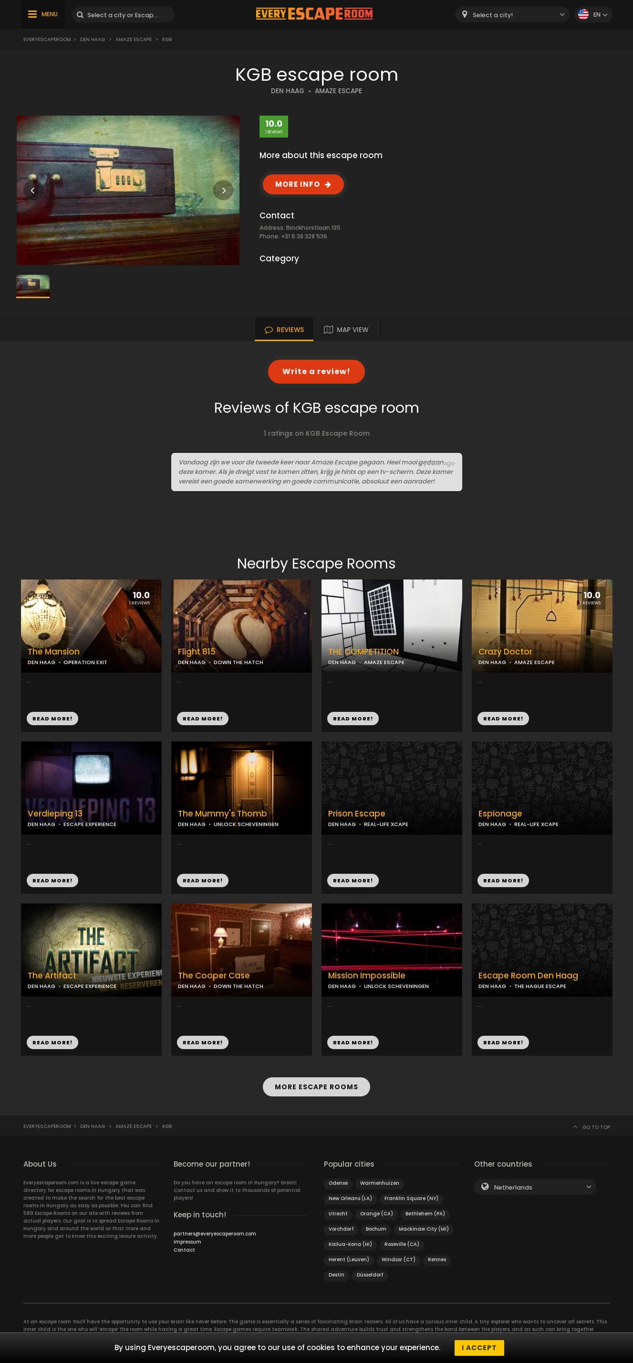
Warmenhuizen (379, 1183)
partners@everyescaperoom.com (215, 1233)
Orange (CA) (376, 1213)
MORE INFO (297, 184)
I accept (479, 1347)
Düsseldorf (370, 1274)
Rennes (437, 1259)
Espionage (500, 814)
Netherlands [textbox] (513, 1187)
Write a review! (316, 371)
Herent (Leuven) (349, 1259)
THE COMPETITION (363, 652)
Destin (336, 1274)
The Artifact (52, 976)
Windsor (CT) (398, 1259)
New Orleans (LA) (350, 1198)
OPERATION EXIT (85, 662)
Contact (184, 1250)
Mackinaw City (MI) (424, 1229)
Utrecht (338, 1213)
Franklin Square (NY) (411, 1198)
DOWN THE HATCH (238, 662)
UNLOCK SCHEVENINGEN (246, 824)
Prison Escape (356, 814)
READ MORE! (52, 718)
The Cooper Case (214, 976)
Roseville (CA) (401, 1244)
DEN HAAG (287, 91)
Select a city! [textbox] (493, 15)
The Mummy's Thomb (222, 814)
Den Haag (92, 39)
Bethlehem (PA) (425, 1213)
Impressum (187, 1241)
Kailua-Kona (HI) (350, 1244)
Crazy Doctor (505, 652)
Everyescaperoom (47, 39)
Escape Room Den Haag (528, 976)
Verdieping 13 (55, 814)
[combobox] (512, 14)
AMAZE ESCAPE (338, 91)
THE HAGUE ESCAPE (540, 986)
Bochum (376, 1229)
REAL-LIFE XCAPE (386, 824)
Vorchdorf (341, 1229)
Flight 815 (197, 652)
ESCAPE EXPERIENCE (89, 824)
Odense (338, 1183)
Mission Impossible (366, 976)
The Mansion (54, 652)
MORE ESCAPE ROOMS (316, 1087)
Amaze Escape (133, 39)
